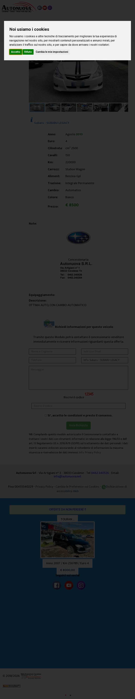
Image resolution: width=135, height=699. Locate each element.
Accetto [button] (15, 51)
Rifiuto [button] (28, 51)
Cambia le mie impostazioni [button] (52, 51)
